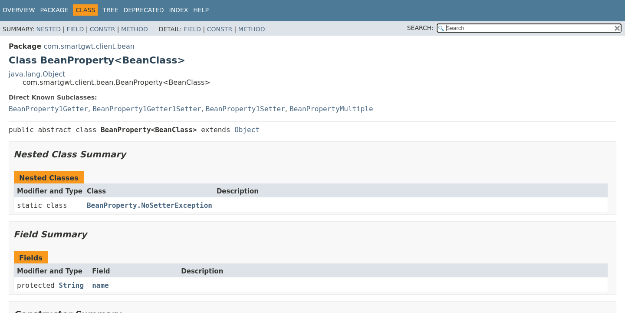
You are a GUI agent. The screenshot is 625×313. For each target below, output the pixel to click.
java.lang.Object (37, 74)
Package (54, 10)
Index (178, 10)
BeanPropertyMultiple (331, 109)
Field (75, 29)
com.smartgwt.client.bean (88, 46)
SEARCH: (420, 27)
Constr (102, 29)
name (100, 285)
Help (201, 10)
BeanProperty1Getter (48, 109)
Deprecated (143, 10)
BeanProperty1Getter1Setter (146, 109)
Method (134, 29)
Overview (19, 10)
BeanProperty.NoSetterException (149, 205)
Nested (48, 29)
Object (247, 130)
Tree (110, 10)
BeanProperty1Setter (245, 109)
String (71, 285)
